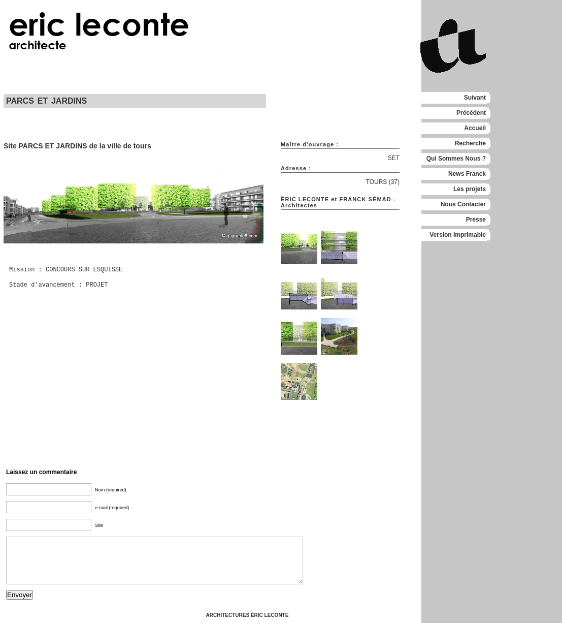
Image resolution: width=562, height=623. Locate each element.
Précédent (471, 112)
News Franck (467, 173)
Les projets (469, 189)
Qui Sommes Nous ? (456, 158)
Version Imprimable (457, 234)
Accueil (475, 128)
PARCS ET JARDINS (46, 101)
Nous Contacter (463, 204)
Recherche (470, 143)
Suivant (475, 97)
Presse (476, 219)
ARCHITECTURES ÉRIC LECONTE (247, 615)
